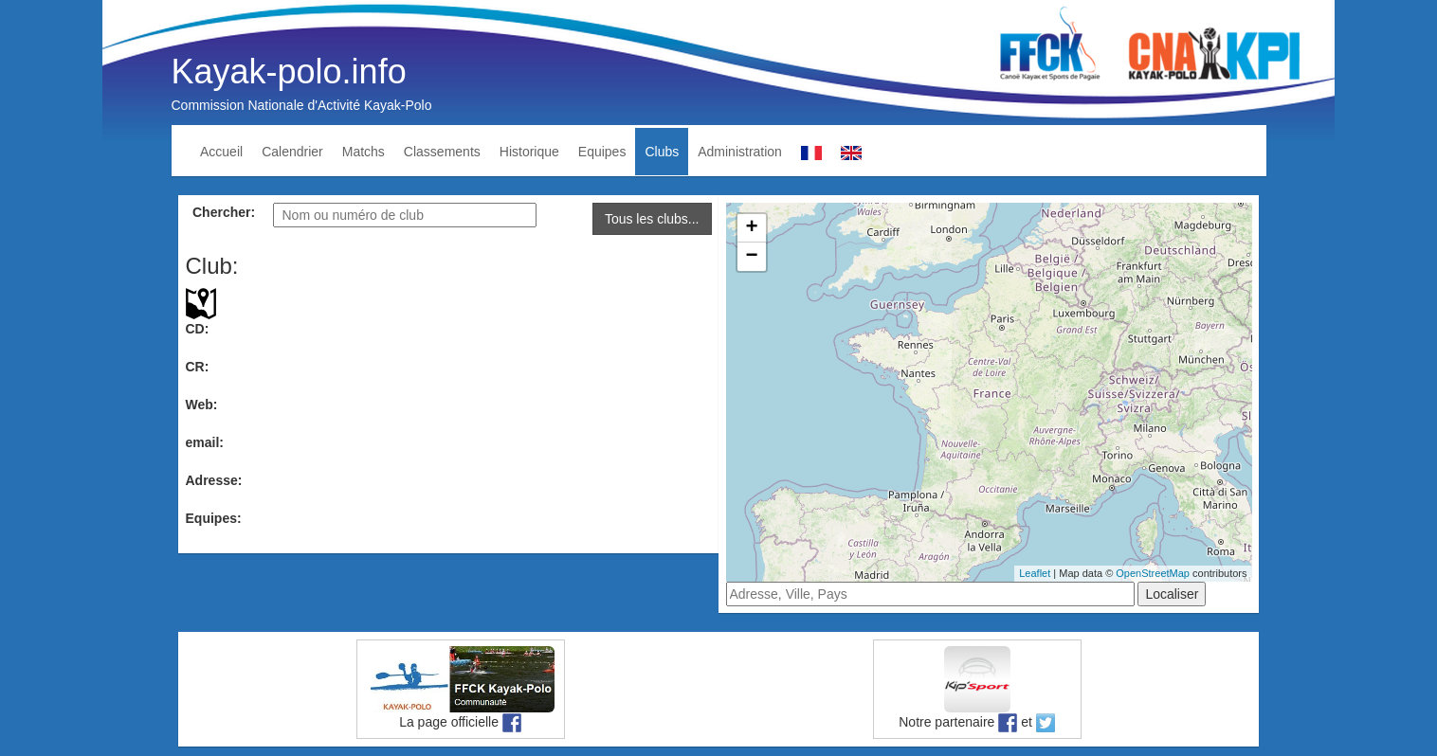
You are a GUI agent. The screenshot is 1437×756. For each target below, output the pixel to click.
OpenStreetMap (1153, 573)
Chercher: (223, 212)
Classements (442, 151)
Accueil (221, 151)
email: (205, 442)
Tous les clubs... (652, 218)
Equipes (602, 151)
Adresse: (214, 480)
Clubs (662, 151)
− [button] (751, 257)
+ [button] (751, 228)
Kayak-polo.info (289, 71)
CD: (197, 328)
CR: (197, 366)
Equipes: (214, 518)
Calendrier (292, 151)
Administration (740, 151)
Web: (202, 404)
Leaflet (1034, 573)
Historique (529, 151)
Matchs (363, 151)
